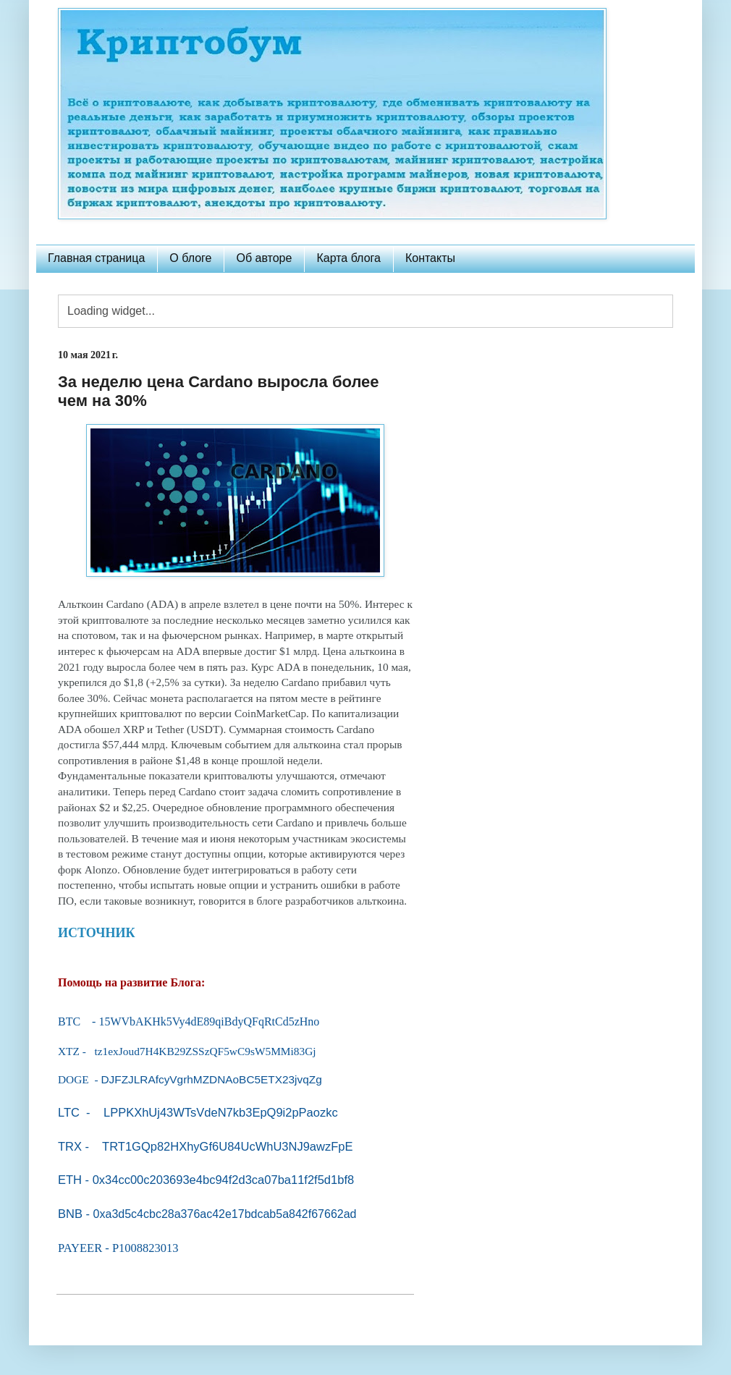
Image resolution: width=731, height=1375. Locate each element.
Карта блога (348, 258)
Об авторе (264, 258)
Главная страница (96, 258)
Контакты (430, 258)
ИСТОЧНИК (96, 933)
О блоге (190, 258)
